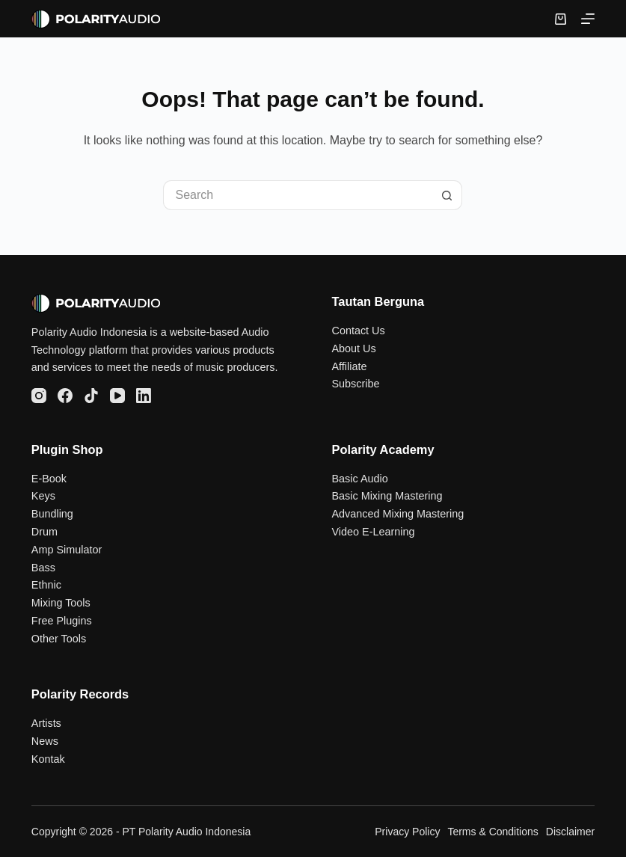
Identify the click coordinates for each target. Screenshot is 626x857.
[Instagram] (38, 395)
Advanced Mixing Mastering (397, 514)
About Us (353, 348)
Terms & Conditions (492, 832)
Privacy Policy (407, 832)
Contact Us (357, 331)
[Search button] (447, 195)
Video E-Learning (372, 532)
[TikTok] (91, 395)
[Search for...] (297, 195)
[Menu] (588, 18)
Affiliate (348, 366)
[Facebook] (65, 395)
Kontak (48, 759)
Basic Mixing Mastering (386, 496)
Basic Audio (359, 479)
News (44, 741)
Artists (46, 723)
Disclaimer (570, 832)
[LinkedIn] (143, 395)
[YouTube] (117, 395)
